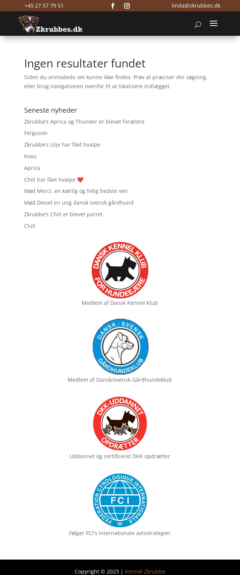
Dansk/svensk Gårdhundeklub (134, 379)
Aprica (32, 167)
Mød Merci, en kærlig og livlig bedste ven (76, 190)
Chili (29, 225)
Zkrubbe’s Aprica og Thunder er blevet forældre (84, 121)
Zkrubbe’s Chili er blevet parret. (64, 214)
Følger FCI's (83, 533)
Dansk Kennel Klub (134, 302)
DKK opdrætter (151, 456)
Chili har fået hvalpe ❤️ (53, 179)
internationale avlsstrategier (135, 533)
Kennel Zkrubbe (145, 571)
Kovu (30, 156)
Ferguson (36, 132)
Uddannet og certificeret (100, 456)
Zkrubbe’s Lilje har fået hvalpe (62, 144)
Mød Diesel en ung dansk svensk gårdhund (79, 202)
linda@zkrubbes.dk (196, 5)
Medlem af (95, 302)
